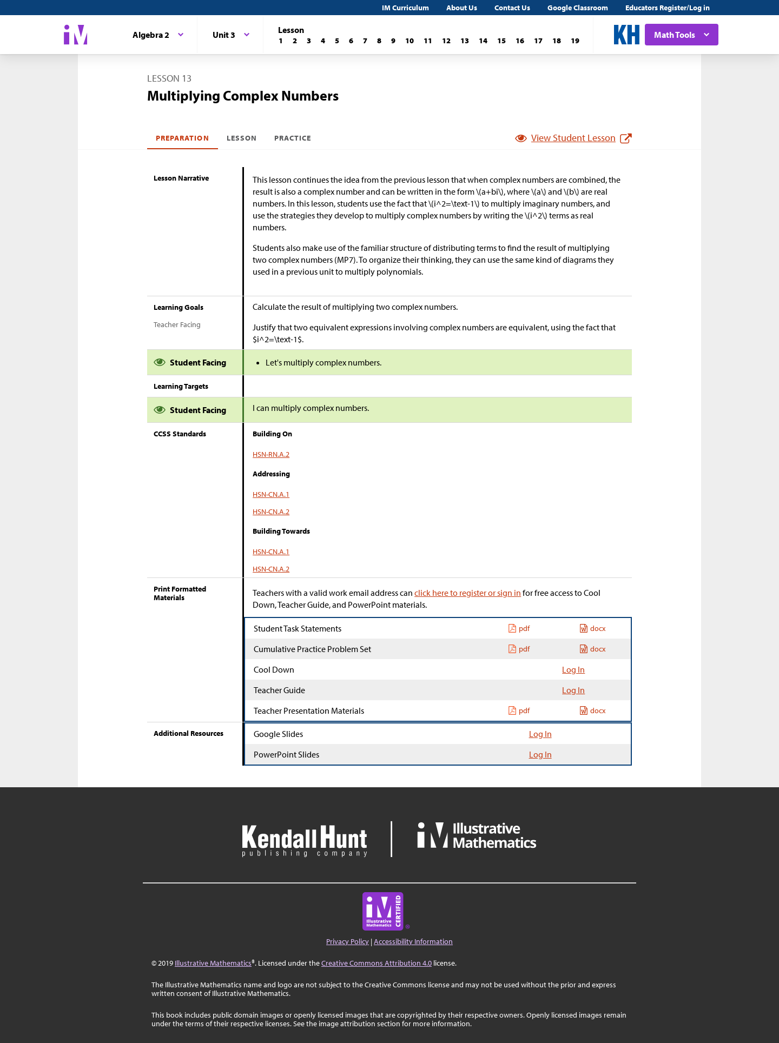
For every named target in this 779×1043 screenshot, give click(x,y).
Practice (292, 138)
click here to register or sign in (467, 592)
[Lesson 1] (281, 40)
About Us (461, 7)
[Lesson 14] (483, 40)
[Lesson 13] (464, 40)
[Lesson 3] (309, 40)
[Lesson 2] (295, 40)
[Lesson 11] (428, 40)
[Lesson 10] (409, 40)
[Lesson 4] (323, 40)
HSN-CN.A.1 (271, 494)
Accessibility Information (413, 941)
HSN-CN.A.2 (271, 511)
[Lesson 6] (351, 40)
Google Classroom (577, 7)
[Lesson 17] (538, 40)
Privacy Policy (347, 941)
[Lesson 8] (379, 40)
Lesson (242, 138)
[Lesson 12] (446, 40)
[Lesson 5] (337, 40)
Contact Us (512, 7)
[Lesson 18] (556, 40)
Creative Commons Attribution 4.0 (376, 963)
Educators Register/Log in (667, 7)
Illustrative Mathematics (213, 963)
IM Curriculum (405, 7)
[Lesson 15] (501, 40)
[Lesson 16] (520, 40)
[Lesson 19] (575, 40)
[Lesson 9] (393, 40)
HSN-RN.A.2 (271, 454)
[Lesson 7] (365, 40)
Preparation (182, 138)
